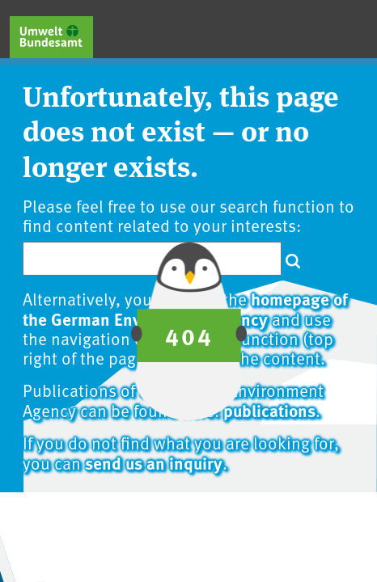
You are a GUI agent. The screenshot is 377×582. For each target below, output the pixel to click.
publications (269, 410)
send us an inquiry (153, 462)
